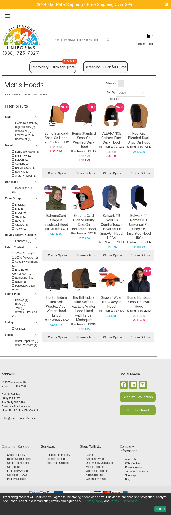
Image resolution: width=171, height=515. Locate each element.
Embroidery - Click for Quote (53, 65)
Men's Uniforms (95, 466)
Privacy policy (94, 501)
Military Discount (17, 478)
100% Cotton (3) (23, 253)
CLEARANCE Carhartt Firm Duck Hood (111, 138)
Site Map (130, 475)
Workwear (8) (21, 131)
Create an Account (18, 462)
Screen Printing (56, 458)
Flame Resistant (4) (25, 123)
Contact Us (13, 466)
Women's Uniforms (97, 470)
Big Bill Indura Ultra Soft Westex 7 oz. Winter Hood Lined (56, 306)
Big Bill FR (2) (21, 155)
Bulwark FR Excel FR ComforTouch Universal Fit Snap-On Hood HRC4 (111, 227)
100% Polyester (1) (25, 257)
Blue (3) (18, 208)
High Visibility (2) (23, 127)
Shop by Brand (138, 410)
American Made (95, 458)
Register (140, 43)
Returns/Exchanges (19, 458)
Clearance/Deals (96, 478)
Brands (90, 454)
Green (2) (19, 216)
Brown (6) (19, 212)
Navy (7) (18, 220)
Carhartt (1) (20, 163)
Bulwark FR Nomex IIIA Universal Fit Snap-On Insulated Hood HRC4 (139, 227)
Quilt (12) (19, 328)
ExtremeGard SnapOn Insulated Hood (56, 220)
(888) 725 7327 (11, 398)
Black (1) (19, 204)
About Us (130, 459)
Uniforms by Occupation (100, 462)
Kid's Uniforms (94, 474)
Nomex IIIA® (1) (23, 277)
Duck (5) (18, 304)
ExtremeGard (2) (23, 167)
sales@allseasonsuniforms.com (20, 418)
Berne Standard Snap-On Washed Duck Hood (84, 140)
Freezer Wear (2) (23, 135)
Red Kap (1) (20, 171)
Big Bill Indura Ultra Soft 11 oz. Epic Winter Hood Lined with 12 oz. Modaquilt (83, 308)
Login (151, 43)
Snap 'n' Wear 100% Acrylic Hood (111, 302)
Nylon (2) (19, 281)
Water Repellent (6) (25, 341)
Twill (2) (18, 308)
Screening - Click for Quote (105, 67)
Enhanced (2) (21, 241)
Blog (127, 479)
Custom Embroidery (58, 454)
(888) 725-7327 (21, 53)
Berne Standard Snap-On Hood (56, 135)
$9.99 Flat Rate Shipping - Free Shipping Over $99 (83, 4)
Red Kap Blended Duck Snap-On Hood (139, 138)
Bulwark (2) (20, 159)
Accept (160, 509)
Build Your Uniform (58, 462)
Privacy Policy (133, 467)
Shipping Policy (16, 454)
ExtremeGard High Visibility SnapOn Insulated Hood (84, 222)
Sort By (110, 92)
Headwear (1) (21, 139)
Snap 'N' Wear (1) (24, 175)
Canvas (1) (20, 300)
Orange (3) (20, 224)
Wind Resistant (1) (24, 345)
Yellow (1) (19, 228)
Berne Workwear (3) (25, 151)
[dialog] (85, 504)
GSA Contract (133, 463)
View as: (111, 83)
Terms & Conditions (136, 471)
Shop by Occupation (138, 397)
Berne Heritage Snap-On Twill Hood (139, 302)
